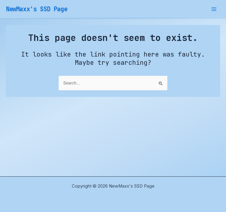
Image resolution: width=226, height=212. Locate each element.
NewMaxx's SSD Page (36, 9)
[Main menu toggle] (214, 9)
